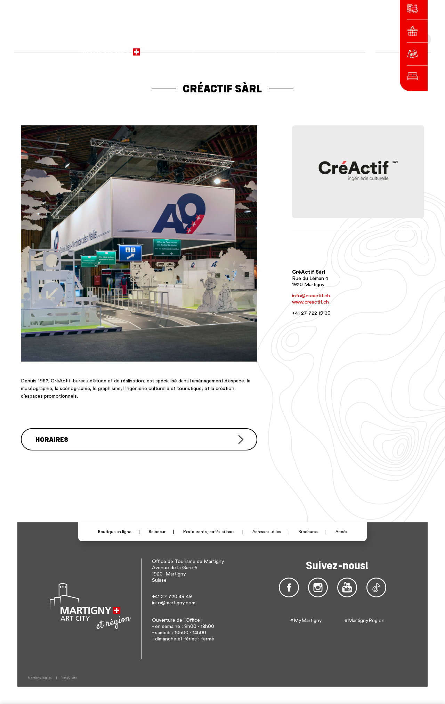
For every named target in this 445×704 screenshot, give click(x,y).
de (305, 49)
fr (295, 49)
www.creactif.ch (310, 302)
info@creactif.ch (311, 295)
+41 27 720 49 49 (172, 596)
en (314, 49)
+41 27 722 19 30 (311, 313)
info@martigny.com (173, 602)
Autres (330, 49)
